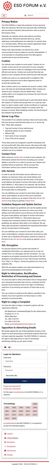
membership (19, 392)
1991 (7, 408)
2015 (21, 415)
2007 (28, 411)
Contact (8, 455)
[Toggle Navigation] (4, 15)
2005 (21, 411)
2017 (28, 415)
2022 (7, 418)
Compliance (9, 446)
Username (7, 358)
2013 (14, 415)
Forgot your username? (12, 389)
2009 (35, 411)
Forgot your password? (12, 386)
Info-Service (9, 451)
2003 (14, 411)
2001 (7, 411)
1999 (35, 408)
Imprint (8, 434)
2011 (7, 415)
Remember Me (11, 376)
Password (7, 367)
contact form (18, 157)
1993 (14, 408)
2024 (14, 418)
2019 (35, 415)
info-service (17, 239)
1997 (28, 408)
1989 (35, 404)
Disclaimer (9, 442)
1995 (21, 408)
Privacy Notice (10, 438)
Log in (24, 381)
